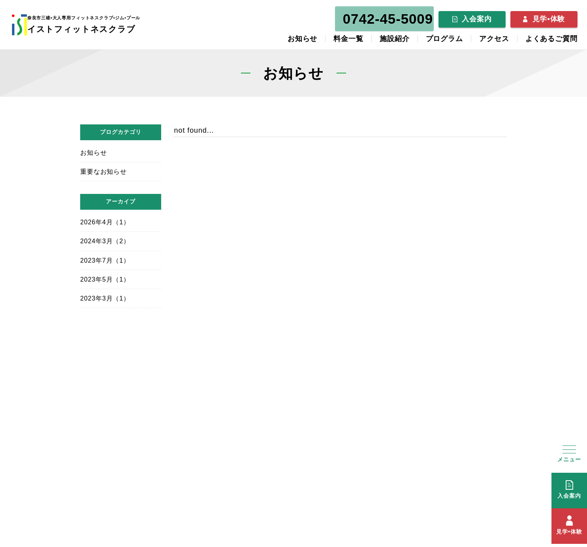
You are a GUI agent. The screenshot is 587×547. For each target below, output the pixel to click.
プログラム (444, 36)
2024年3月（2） (105, 238)
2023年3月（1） (105, 295)
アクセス (494, 36)
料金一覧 (348, 36)
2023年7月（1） (105, 257)
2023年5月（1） (105, 276)
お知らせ (303, 36)
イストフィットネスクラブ (93, 22)
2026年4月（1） (105, 219)
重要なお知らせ (103, 168)
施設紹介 (395, 36)
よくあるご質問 (551, 36)
